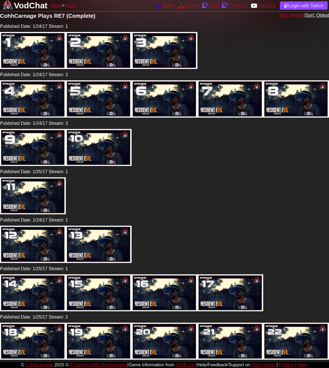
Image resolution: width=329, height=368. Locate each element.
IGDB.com (185, 364)
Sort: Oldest (317, 15)
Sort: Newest (292, 15)
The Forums (263, 364)
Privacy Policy (293, 364)
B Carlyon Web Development (98, 364)
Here (71, 5)
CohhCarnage (39, 364)
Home (56, 5)
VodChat (30, 5)
